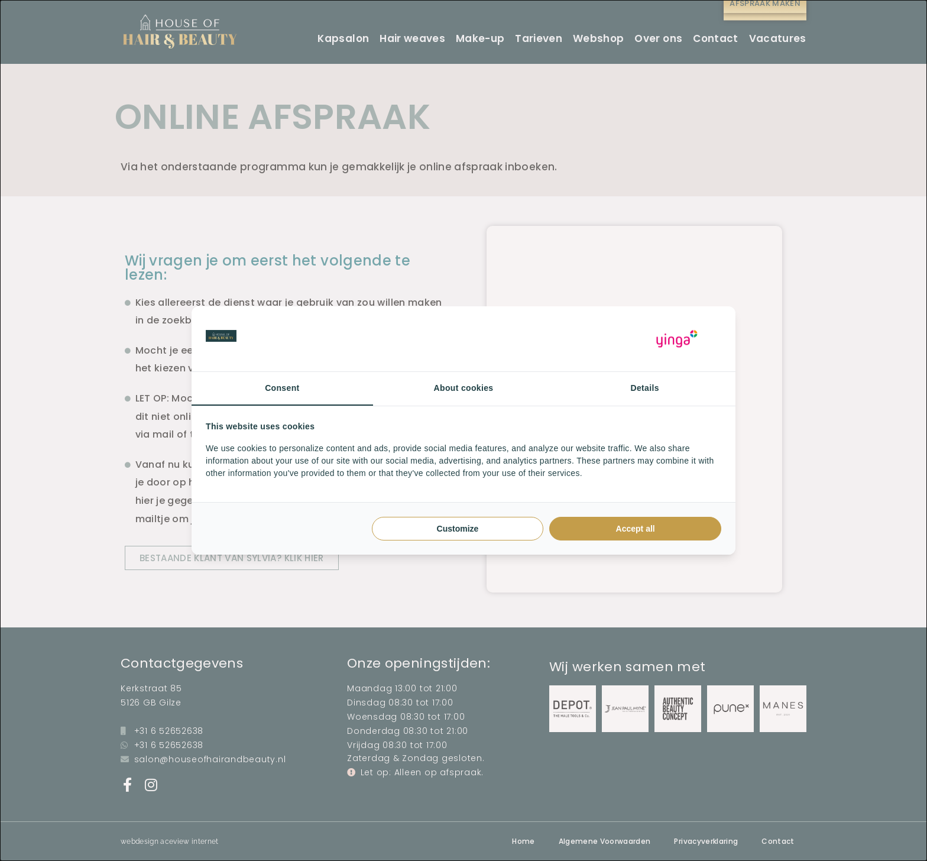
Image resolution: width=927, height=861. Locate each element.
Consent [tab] (282, 388)
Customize (458, 528)
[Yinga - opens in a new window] (677, 339)
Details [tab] (645, 388)
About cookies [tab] (464, 388)
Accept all (635, 528)
